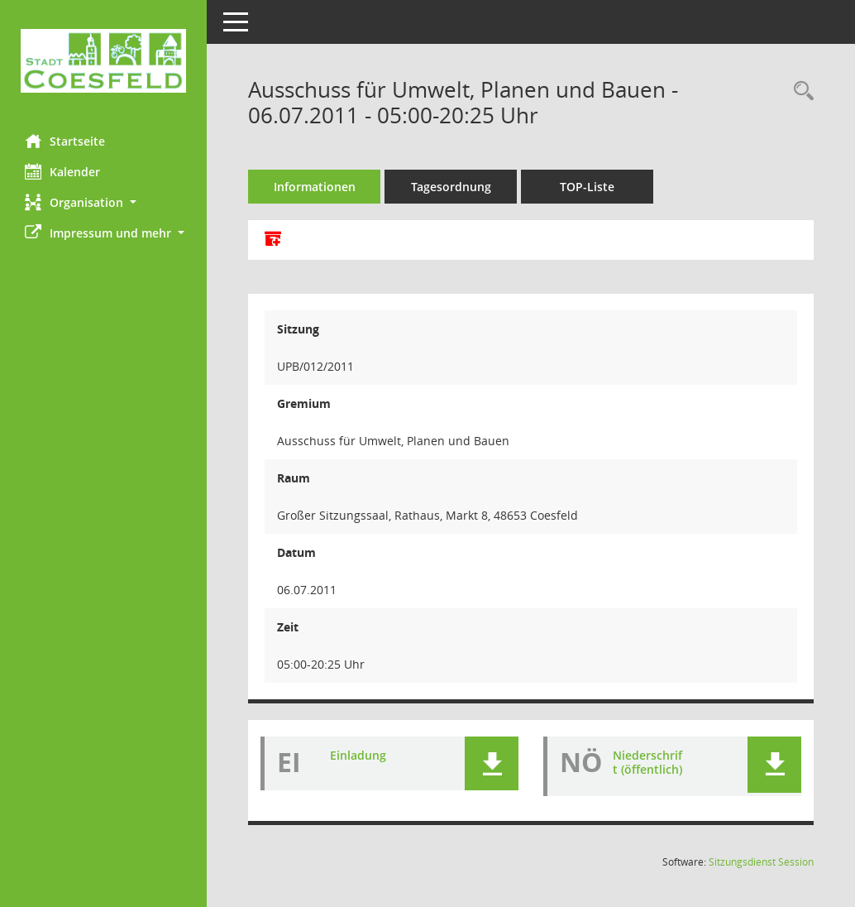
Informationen (315, 186)
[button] (103, 202)
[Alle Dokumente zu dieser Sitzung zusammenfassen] (273, 240)
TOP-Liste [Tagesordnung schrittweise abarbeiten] (587, 186)
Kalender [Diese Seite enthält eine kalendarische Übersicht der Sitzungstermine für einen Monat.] (62, 171)
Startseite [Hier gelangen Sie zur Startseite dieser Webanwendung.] (65, 140)
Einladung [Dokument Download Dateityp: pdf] (358, 755)
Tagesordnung (451, 186)
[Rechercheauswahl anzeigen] (800, 91)
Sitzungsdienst (761, 862)
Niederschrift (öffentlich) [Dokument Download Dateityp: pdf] (647, 762)
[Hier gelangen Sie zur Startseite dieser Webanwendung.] (103, 61)
